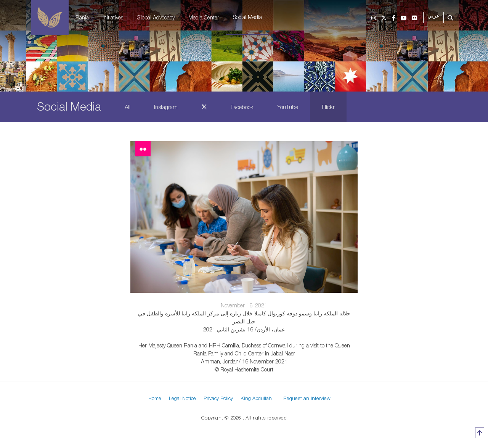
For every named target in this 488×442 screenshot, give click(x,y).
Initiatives (113, 17)
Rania (82, 17)
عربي (433, 16)
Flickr (328, 106)
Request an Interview (307, 398)
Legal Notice (182, 398)
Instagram (166, 106)
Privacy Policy (218, 398)
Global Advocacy (156, 17)
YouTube (287, 106)
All (127, 106)
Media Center (203, 17)
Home (154, 398)
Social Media (247, 17)
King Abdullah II (258, 398)
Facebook (242, 106)
